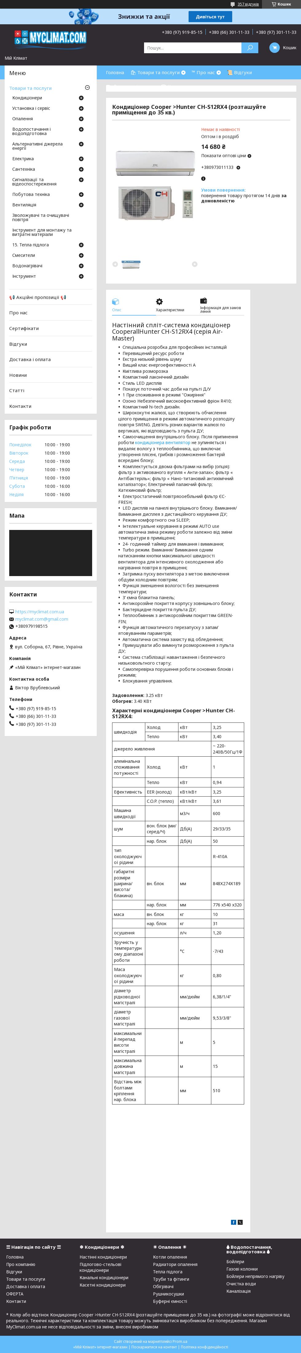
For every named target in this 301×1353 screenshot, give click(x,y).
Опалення (22, 119)
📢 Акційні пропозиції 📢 (37, 297)
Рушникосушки (168, 1294)
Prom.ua (180, 1341)
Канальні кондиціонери (104, 1277)
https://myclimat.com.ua (39, 612)
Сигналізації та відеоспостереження (34, 182)
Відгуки (18, 343)
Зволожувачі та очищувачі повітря (40, 217)
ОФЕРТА (14, 1294)
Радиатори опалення (175, 1264)
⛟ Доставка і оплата (130, 86)
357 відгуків (248, 4)
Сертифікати (24, 328)
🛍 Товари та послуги (155, 72)
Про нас (18, 312)
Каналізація (238, 1291)
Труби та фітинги (171, 1279)
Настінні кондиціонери (103, 1257)
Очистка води (241, 1284)
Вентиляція (24, 205)
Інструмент (24, 276)
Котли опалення (170, 1257)
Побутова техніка (31, 194)
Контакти (20, 406)
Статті (16, 390)
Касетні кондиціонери (103, 1285)
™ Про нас (203, 72)
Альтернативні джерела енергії (37, 146)
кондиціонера (149, 442)
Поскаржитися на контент (154, 1347)
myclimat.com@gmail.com (41, 619)
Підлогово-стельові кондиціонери (100, 1267)
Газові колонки (242, 1269)
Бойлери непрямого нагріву (255, 1276)
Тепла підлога (167, 1272)
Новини (18, 375)
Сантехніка (23, 169)
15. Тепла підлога (30, 245)
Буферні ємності (170, 1301)
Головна (115, 72)
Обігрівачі (163, 1286)
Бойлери (235, 1261)
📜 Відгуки (239, 72)
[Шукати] (249, 47)
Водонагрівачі (27, 266)
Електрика (23, 159)
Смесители (23, 255)
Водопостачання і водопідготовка (31, 131)
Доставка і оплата (30, 359)
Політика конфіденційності (204, 1347)
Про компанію (20, 1264)
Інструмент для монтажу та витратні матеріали (42, 232)
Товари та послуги (30, 88)
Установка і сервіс (31, 108)
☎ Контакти (175, 86)
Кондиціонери (27, 98)
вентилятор (178, 442)
